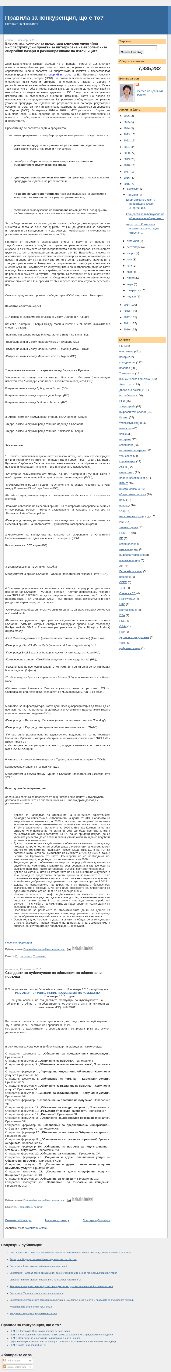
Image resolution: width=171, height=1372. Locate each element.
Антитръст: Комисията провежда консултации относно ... (142, 228)
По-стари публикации (96, 1220)
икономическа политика (134, 379)
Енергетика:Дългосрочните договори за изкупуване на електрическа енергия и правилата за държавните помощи (72, 1300)
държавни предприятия (134, 637)
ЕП (121, 538)
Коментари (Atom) (36, 1228)
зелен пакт (126, 444)
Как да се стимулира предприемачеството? (33, 1313)
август (131, 253)
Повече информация (18, 942)
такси (122, 642)
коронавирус (127, 461)
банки (123, 433)
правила (124, 368)
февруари (133, 290)
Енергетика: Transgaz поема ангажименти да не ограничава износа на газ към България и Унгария (63, 1273)
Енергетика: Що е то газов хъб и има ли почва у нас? (38, 1266)
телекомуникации (130, 422)
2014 (126, 304)
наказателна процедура (134, 516)
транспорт (125, 455)
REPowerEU (127, 598)
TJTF (122, 587)
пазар (123, 357)
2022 (126, 140)
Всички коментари (14, 1367)
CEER (123, 582)
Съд (122, 510)
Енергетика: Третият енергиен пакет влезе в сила (37, 1293)
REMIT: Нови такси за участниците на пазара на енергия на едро (45, 1338)
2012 (126, 317)
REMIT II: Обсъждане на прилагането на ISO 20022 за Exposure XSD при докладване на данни (61, 1334)
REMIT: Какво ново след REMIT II (28, 1345)
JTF (121, 565)
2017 (126, 171)
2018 (126, 165)
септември (134, 247)
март (130, 284)
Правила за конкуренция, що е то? (54, 17)
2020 (126, 153)
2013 (126, 310)
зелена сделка (128, 527)
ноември (133, 194)
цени (122, 499)
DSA (122, 615)
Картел (123, 417)
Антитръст (126, 384)
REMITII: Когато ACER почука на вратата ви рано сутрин (40, 1331)
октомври (133, 240)
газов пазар (126, 472)
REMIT (123, 483)
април (131, 277)
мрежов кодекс (128, 549)
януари (132, 296)
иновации (125, 428)
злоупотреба (127, 406)
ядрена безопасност (132, 477)
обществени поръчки (31, 1207)
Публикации (11, 1360)
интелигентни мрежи (132, 450)
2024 (126, 128)
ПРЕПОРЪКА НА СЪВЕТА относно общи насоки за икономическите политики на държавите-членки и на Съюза (71, 1252)
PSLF (122, 620)
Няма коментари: (55, 949)
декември (133, 188)
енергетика (26, 956)
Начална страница (57, 1220)
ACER (123, 466)
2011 (126, 323)
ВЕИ (122, 401)
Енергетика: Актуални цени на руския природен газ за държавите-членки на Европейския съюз (61, 1286)
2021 (126, 146)
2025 (126, 122)
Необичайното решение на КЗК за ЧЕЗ (31, 1306)
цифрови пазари (129, 648)
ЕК (16, 956)
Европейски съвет (130, 571)
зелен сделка (127, 543)
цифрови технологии (132, 412)
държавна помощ (130, 390)
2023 (126, 134)
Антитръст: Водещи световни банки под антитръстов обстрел (43, 1259)
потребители (127, 395)
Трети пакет (39, 956)
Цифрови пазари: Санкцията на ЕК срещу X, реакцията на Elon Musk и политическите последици (63, 1341)
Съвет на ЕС (127, 593)
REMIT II (124, 532)
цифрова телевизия (131, 554)
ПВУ (122, 631)
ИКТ (122, 521)
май (130, 271)
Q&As (122, 626)
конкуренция (127, 362)
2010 (126, 329)
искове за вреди (129, 560)
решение (125, 576)
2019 (126, 159)
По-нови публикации (18, 1220)
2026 (126, 115)
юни (130, 265)
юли (130, 259)
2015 (126, 183)
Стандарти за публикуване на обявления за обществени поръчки (53, 974)
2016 (126, 177)
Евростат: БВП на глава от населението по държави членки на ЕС (46, 1279)
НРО (122, 604)
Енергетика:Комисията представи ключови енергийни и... (140, 203)
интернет (125, 439)
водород (124, 505)
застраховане (128, 609)
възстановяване (129, 488)
